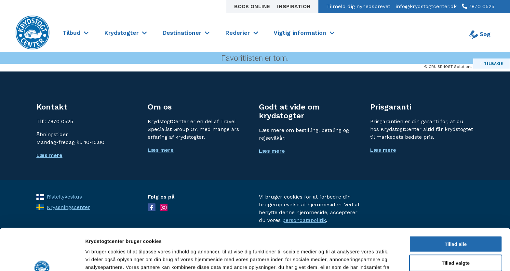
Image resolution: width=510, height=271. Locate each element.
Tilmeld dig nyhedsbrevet (358, 6)
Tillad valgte (456, 225)
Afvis (456, 244)
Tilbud (71, 32)
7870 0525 (480, 6)
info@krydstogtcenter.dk (426, 6)
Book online (253, 6)
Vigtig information (300, 32)
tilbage (493, 63)
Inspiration (294, 6)
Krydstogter (121, 32)
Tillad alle (456, 206)
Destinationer (181, 32)
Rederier (237, 32)
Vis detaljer (338, 258)
